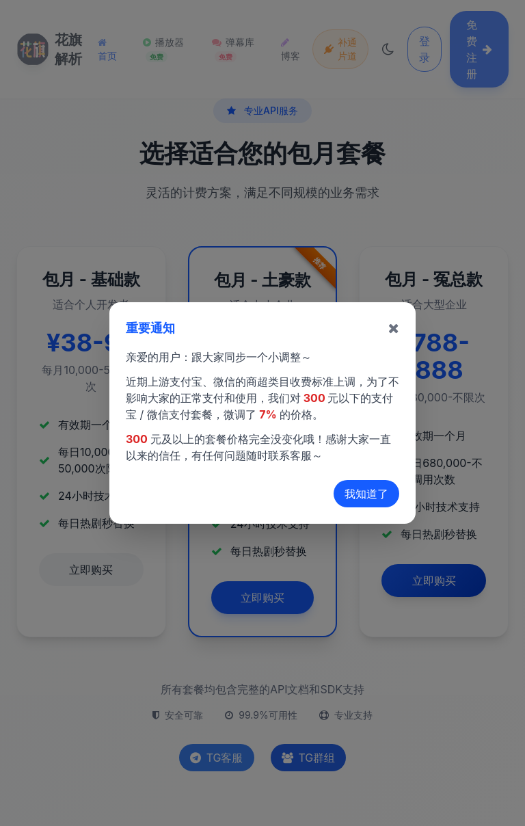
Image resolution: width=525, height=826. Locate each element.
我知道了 (366, 494)
